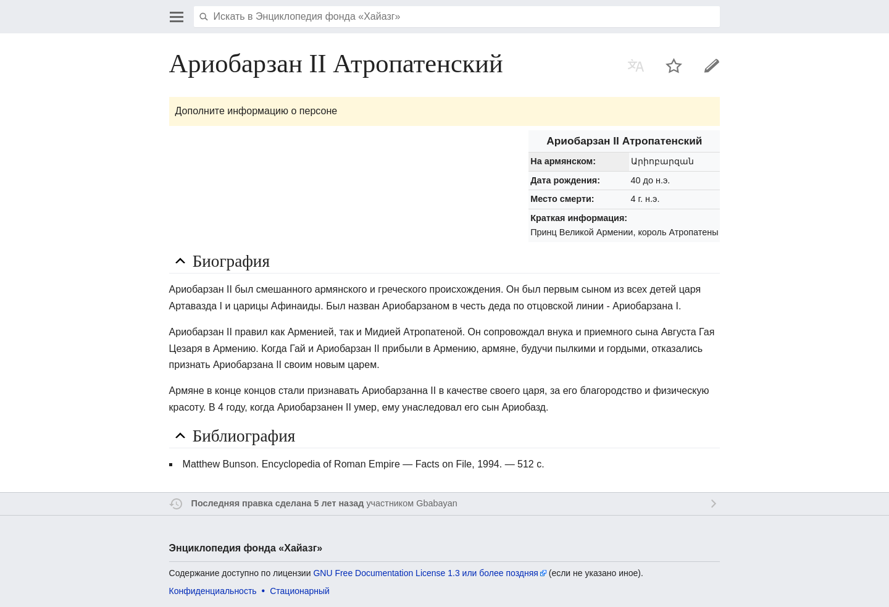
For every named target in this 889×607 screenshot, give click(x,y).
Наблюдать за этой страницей (674, 65)
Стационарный (300, 591)
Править (712, 65)
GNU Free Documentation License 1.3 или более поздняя (425, 573)
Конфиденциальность (213, 591)
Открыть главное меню (176, 16)
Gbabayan (436, 503)
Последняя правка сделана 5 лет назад (277, 503)
